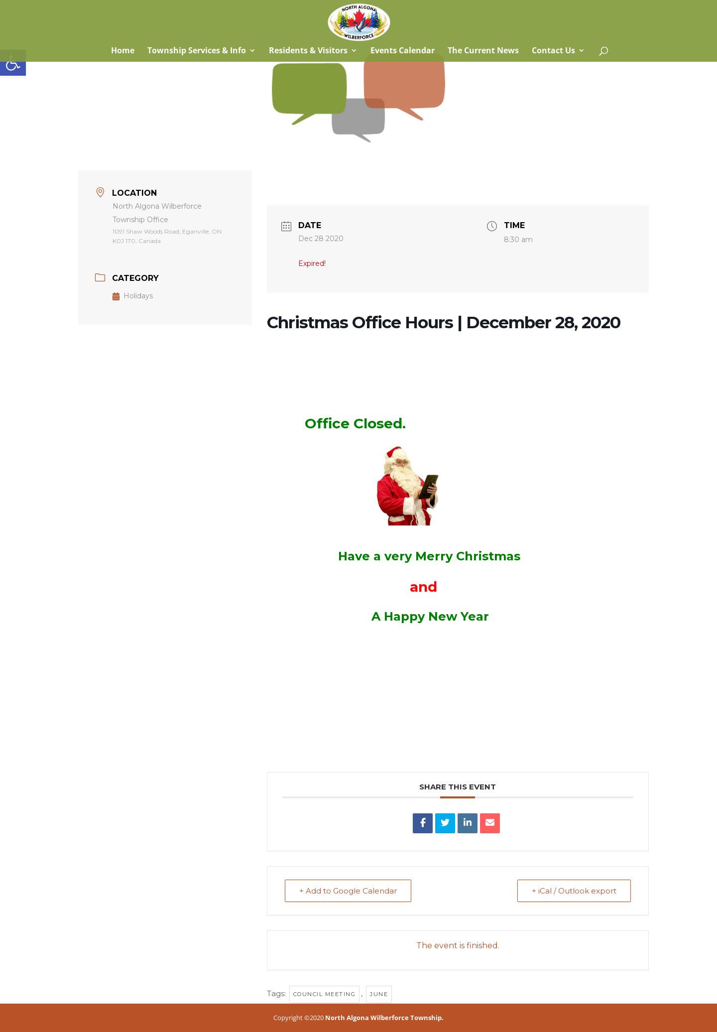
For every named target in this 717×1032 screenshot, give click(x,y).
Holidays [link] (133, 295)
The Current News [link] (483, 51)
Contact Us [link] (553, 51)
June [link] (379, 994)
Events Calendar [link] (402, 51)
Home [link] (121, 51)
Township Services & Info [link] (196, 51)
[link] (13, 63)
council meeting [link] (324, 994)
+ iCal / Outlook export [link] (574, 891)
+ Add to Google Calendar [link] (348, 891)
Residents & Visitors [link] (308, 51)
